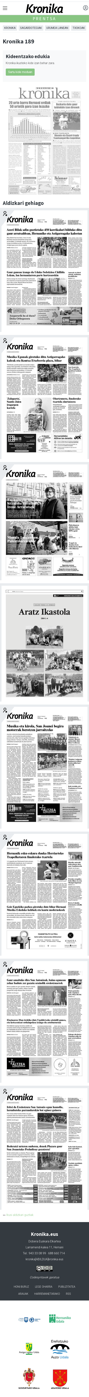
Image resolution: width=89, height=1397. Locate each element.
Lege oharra (43, 1286)
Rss (68, 1293)
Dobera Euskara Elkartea (44, 1241)
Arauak (23, 1293)
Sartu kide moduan (20, 72)
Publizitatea (66, 1286)
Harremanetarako (47, 1293)
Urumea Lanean (57, 28)
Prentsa (44, 18)
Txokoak (79, 28)
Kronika (10, 28)
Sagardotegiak (31, 28)
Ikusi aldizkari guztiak (20, 1215)
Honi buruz (21, 1286)
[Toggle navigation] (5, 8)
